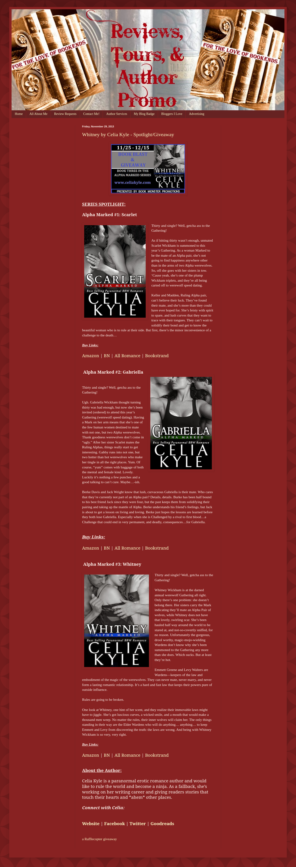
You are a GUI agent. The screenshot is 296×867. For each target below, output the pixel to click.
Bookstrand (157, 355)
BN (107, 355)
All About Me (38, 114)
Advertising (196, 114)
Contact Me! (91, 114)
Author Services (116, 114)
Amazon (90, 355)
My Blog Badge (144, 114)
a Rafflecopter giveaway (99, 839)
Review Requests (65, 114)
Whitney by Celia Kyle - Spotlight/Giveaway (128, 134)
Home (19, 114)
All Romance (127, 355)
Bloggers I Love (171, 114)
